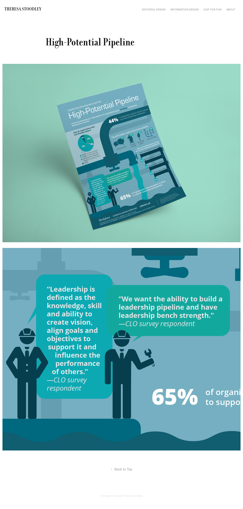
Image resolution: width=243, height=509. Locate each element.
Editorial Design (154, 9)
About (230, 9)
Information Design (184, 9)
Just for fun (212, 9)
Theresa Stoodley (22, 9)
